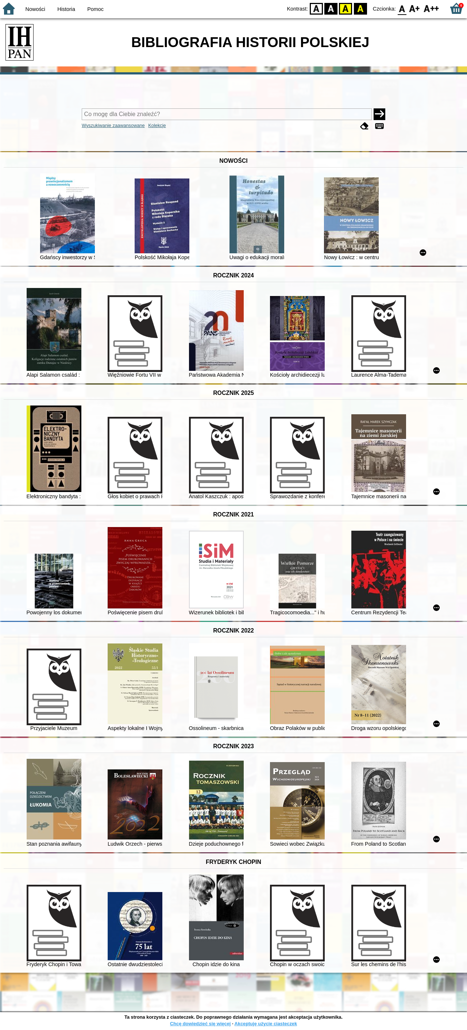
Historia (66, 9)
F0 (401, 8)
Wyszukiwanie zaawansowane (113, 125)
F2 (431, 8)
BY (360, 8)
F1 (414, 8)
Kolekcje (157, 125)
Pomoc (95, 9)
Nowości (35, 9)
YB (346, 8)
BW (331, 8)
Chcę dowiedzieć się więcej (200, 1023)
